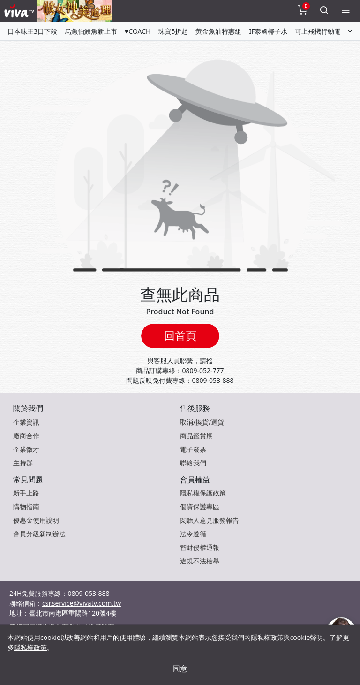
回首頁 (180, 335)
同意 (180, 668)
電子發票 (193, 449)
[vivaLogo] (20, 11)
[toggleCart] (302, 10)
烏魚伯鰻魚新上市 (91, 31)
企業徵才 (26, 449)
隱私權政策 (30, 647)
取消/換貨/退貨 (202, 422)
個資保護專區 (199, 506)
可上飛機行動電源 (321, 31)
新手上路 (26, 492)
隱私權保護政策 (203, 492)
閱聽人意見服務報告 (209, 520)
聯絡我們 (193, 462)
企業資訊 (26, 422)
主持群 (23, 462)
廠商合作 (26, 435)
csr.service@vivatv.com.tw (81, 603)
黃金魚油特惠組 (218, 31)
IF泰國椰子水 (268, 31)
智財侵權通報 (199, 547)
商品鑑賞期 (196, 435)
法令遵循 (193, 533)
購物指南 (26, 506)
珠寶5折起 (173, 31)
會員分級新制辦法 (39, 533)
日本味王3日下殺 (32, 31)
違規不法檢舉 (199, 560)
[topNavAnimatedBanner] (74, 11)
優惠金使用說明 (36, 520)
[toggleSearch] (324, 10)
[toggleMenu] (345, 10)
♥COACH (137, 31)
